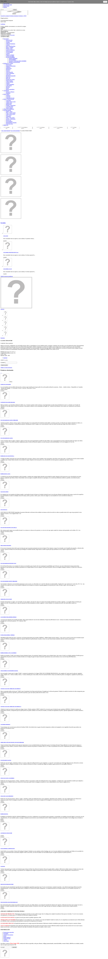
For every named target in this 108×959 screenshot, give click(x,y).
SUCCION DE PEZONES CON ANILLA (9, 527)
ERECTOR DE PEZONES (6, 545)
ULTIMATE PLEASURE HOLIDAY (8, 402)
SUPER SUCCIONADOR (6, 384)
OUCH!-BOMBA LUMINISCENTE (8, 848)
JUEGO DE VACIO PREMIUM (7, 796)
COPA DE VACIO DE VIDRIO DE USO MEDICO (10, 688)
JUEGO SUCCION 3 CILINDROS (7, 778)
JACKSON (3, 866)
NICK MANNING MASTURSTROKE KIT (9, 902)
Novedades (3, 222)
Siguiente (3, 338)
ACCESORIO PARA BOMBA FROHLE (8, 617)
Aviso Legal (6, 941)
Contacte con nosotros (8, 934)
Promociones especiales (8, 932)
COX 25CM (5, 235)
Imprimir (5, 357)
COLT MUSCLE (4, 509)
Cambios (5, 939)
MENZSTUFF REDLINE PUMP (7, 884)
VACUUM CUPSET (4, 491)
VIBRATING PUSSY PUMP (6, 599)
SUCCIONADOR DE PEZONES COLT (8, 563)
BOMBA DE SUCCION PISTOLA (7, 455)
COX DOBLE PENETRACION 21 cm (10, 252)
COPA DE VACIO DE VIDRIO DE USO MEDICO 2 (11, 706)
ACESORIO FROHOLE (5, 724)
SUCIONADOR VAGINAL (6, 760)
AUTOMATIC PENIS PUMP (6, 833)
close (105, 1)
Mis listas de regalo (7, 4)
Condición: (3, 343)
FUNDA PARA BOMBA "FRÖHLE (8, 634)
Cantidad (3, 362)
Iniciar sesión (6, 6)
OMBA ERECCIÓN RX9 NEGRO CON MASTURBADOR (12, 742)
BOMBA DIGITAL (4, 813)
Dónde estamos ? (7, 937)
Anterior (2, 309)
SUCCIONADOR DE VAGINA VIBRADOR (9, 420)
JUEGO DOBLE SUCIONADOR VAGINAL (9, 670)
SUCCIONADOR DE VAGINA (7, 438)
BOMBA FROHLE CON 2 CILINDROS (8, 652)
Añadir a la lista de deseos (6, 367)
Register (5, 7)
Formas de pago (6, 938)
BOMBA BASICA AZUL (5, 473)
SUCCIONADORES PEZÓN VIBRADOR (9, 581)
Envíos (4, 936)
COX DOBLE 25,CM (7, 268)
